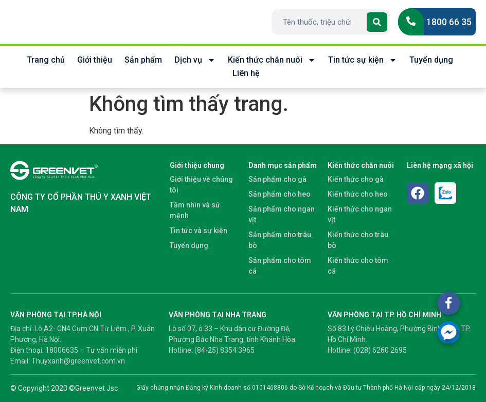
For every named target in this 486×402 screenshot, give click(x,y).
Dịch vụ (194, 60)
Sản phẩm (143, 60)
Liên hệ (246, 73)
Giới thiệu (94, 60)
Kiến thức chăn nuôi (272, 60)
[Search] (377, 22)
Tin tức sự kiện (362, 60)
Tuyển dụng (431, 60)
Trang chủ (46, 60)
